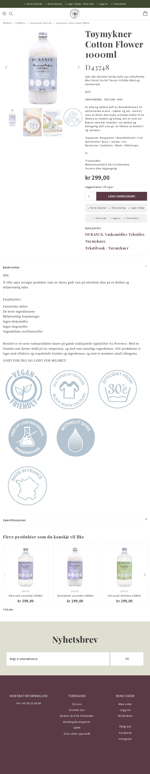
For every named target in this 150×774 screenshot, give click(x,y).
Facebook (125, 733)
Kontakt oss (77, 710)
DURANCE (20, 23)
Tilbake (8, 609)
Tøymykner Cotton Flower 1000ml (72, 23)
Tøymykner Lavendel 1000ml (75, 595)
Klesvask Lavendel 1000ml (26, 595)
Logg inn (104, 4)
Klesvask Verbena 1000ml (124, 595)
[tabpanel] (42, 67)
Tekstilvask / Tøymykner (107, 248)
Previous (7, 67)
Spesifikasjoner (14, 520)
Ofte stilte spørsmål (77, 734)
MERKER (7, 23)
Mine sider (88, 4)
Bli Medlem (125, 716)
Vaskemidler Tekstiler (41, 23)
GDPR (76, 727)
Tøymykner (95, 241)
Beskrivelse (11, 267)
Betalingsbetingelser (77, 722)
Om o (75, 704)
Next (79, 67)
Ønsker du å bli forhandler (77, 716)
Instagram (125, 739)
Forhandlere (119, 4)
